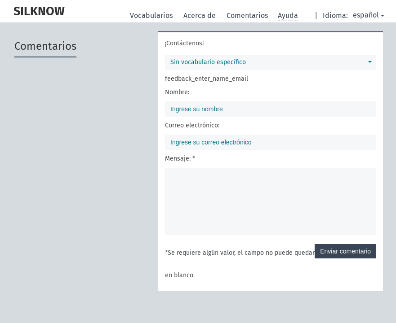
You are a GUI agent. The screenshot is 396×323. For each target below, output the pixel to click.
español (368, 15)
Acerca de (200, 15)
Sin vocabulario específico (271, 62)
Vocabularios (152, 15)
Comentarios (248, 15)
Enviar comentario (345, 251)
